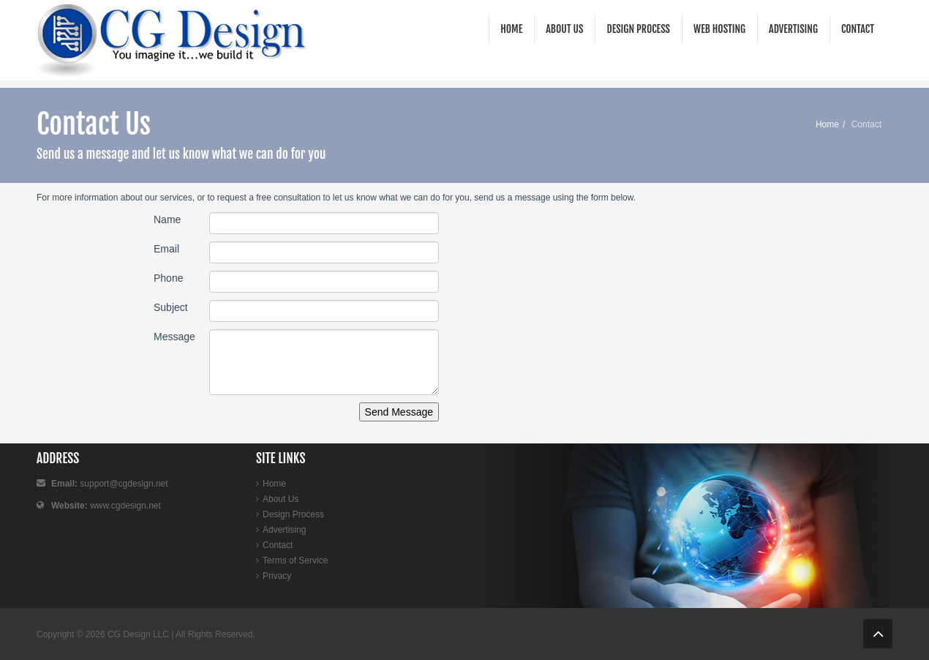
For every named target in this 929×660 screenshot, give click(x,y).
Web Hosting (719, 29)
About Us (564, 29)
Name (167, 219)
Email (166, 249)
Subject (171, 307)
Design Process (638, 29)
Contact (857, 29)
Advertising (793, 29)
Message (174, 336)
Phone (168, 278)
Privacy (277, 576)
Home (511, 29)
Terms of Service (295, 560)
